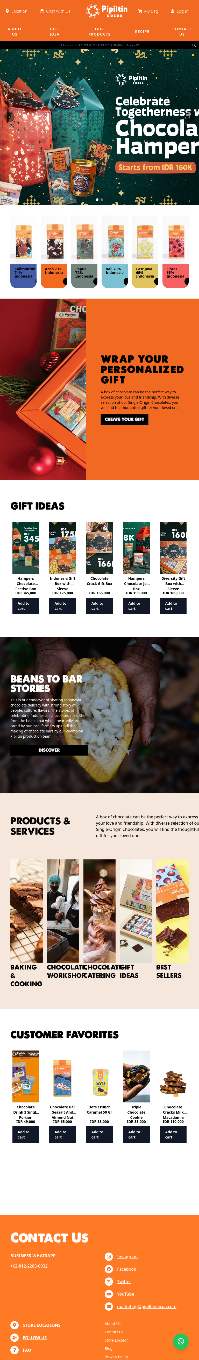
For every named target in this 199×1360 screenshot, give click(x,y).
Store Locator (116, 1340)
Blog (108, 1348)
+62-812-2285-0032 (29, 1266)
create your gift (100, 419)
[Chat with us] (181, 1342)
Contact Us (114, 1331)
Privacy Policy (116, 1356)
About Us (112, 1323)
